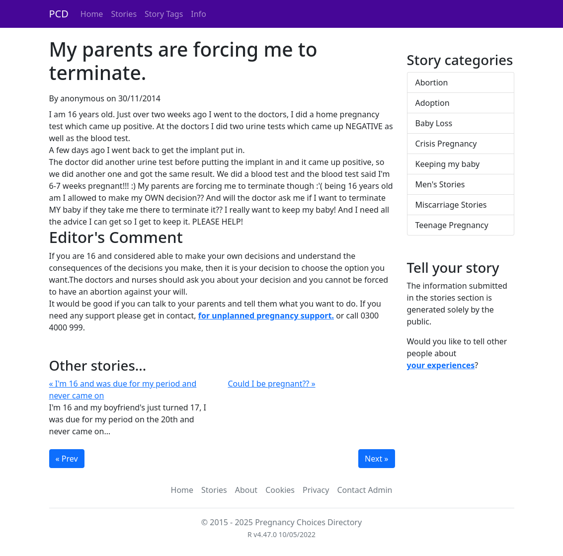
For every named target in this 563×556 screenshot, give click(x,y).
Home (91, 13)
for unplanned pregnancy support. (266, 315)
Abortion (431, 82)
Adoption (432, 102)
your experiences (441, 365)
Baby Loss (434, 123)
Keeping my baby (447, 164)
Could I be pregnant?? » (272, 383)
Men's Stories (440, 184)
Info (198, 13)
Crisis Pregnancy (446, 143)
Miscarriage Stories (451, 204)
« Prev (67, 458)
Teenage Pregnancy (451, 225)
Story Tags (164, 13)
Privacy (316, 489)
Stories (124, 13)
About (246, 489)
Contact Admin (364, 489)
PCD (59, 13)
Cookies (280, 489)
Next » (376, 458)
